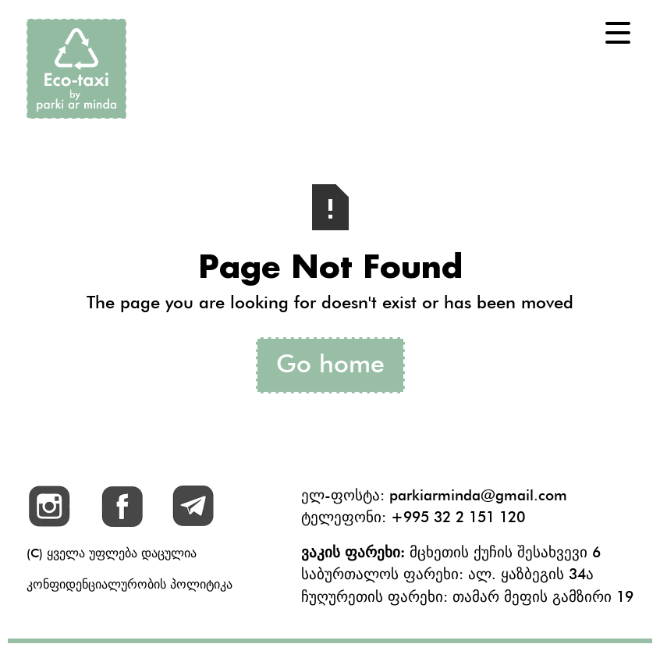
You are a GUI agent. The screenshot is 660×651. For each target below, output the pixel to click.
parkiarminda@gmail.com (478, 494)
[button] (617, 33)
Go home (330, 363)
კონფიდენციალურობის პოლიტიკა (129, 584)
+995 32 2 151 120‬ (458, 516)
